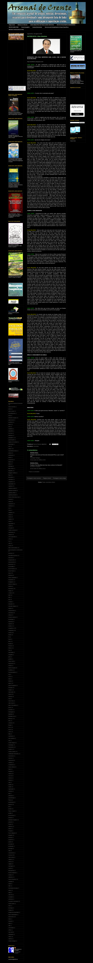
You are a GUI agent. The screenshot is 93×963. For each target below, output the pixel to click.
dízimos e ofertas (12, 584)
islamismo (10, 696)
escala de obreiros (12, 617)
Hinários (10, 665)
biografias (10, 470)
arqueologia (10, 444)
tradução (10, 921)
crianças (10, 534)
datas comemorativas (12, 547)
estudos (10, 626)
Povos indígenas (11, 833)
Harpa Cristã (11, 661)
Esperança (10, 621)
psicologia (10, 848)
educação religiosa (12, 606)
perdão (9, 813)
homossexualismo (12, 672)
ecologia (10, 601)
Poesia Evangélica (25, 27)
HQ (9, 674)
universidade (11, 927)
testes (9, 918)
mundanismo (11, 764)
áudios (9, 457)
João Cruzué (11, 703)
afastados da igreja (12, 417)
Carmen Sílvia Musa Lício (13, 497)
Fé (8, 637)
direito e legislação (12, 577)
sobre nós (10, 894)
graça (9, 656)
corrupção (10, 527)
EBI (9, 599)
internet (10, 694)
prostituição (10, 846)
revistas (10, 874)
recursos (10, 855)
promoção (10, 844)
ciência (9, 514)
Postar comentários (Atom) (48, 482)
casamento (10, 503)
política (9, 828)
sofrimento (10, 899)
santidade (10, 881)
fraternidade (10, 652)
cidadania (10, 512)
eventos (10, 632)
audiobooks (10, 455)
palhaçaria (10, 795)
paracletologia (11, 797)
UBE (9, 925)
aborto (9, 409)
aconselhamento (11, 413)
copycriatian (10, 523)
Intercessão (10, 692)
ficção (9, 639)
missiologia (10, 744)
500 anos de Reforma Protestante (15, 403)
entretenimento (11, 610)
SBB (9, 885)
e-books (10, 592)
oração (9, 786)
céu (9, 508)
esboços (10, 614)
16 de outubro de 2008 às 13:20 (37, 459)
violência (10, 938)
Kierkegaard (10, 711)
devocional (10, 564)
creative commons (12, 530)
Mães (9, 733)
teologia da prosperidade (13, 912)
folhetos (10, 648)
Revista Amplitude (12, 872)
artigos (9, 448)
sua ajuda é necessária (13, 901)
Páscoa (10, 800)
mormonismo (11, 755)
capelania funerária (12, 490)
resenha (10, 868)
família (9, 634)
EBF (9, 597)
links (9, 720)
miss (9, 740)
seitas (9, 890)
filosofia (10, 643)
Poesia (9, 824)
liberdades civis (11, 716)
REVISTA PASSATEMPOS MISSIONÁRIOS (66, 24)
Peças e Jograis (11, 811)
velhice (9, 929)
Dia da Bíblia (11, 566)
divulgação (10, 581)
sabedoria (10, 877)
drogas (9, 590)
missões (10, 749)
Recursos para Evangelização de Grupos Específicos (57, 27)
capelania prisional (12, 494)
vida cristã (10, 932)
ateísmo (10, 453)
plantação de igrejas (12, 819)
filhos (9, 641)
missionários (11, 747)
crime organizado (12, 536)
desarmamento (11, 562)
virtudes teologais (12, 941)
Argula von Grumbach (13, 442)
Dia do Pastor (11, 570)
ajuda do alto (11, 420)
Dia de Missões (11, 568)
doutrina (10, 586)
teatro (9, 905)
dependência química (12, 555)
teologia (10, 910)
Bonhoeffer (10, 477)
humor (9, 676)
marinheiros (10, 736)
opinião (9, 784)
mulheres (10, 762)
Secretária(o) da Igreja (13, 888)
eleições (10, 608)
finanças (10, 645)
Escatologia (10, 619)
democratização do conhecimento (15, 549)
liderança (10, 718)
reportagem (10, 866)
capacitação (10, 483)
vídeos (9, 936)
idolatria (10, 681)
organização (10, 789)
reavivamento (11, 852)
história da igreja (11, 667)
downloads (10, 588)
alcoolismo (10, 422)
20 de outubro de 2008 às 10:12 (37, 468)
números (10, 777)
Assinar (77, 114)
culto (9, 543)
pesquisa (10, 817)
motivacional (11, 760)
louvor (9, 729)
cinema (9, 516)
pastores (10, 804)
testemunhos (11, 916)
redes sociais (11, 857)
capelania (10, 486)
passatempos (11, 802)
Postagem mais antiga (59, 478)
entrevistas (36, 446)
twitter (9, 923)
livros (9, 727)
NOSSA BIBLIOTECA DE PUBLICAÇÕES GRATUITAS (42, 24)
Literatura (10, 722)
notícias (10, 773)
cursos (9, 545)
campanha (10, 481)
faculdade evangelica (35, 466)
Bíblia (9, 464)
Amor (9, 426)
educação (10, 603)
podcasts (10, 822)
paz (9, 806)
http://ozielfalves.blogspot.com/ (35, 61)
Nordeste (10, 771)
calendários (10, 479)
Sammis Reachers (12, 879)
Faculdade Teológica (35, 457)
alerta (9, 424)
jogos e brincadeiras (12, 705)
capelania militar (11, 492)
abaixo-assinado (11, 406)
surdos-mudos (11, 903)
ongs (9, 782)
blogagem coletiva (12, 472)
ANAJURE (10, 431)
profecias (10, 837)
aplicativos (10, 435)
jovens (9, 707)
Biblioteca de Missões (22, 24)
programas (10, 839)
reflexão (10, 859)
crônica (9, 538)
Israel (9, 698)
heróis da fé (10, 663)
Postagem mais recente (34, 478)
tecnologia (10, 907)
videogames (10, 934)
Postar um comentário (34, 471)
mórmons (10, 758)
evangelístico (11, 630)
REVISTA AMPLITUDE (13, 27)
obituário (10, 780)
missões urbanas (12, 751)
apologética (10, 437)
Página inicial (12, 24)
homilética (10, 670)
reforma (10, 861)
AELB (9, 415)
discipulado (10, 579)
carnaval (10, 499)
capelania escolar (12, 488)
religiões (10, 863)
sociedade (10, 896)
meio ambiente (11, 738)
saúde (9, 883)
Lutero (9, 731)
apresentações (11, 439)
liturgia (9, 725)
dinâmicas (10, 575)
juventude (10, 709)
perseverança (11, 815)
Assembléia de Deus (12, 450)
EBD (9, 595)
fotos (9, 650)
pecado (9, 808)
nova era (10, 775)
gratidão (10, 659)
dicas (9, 573)
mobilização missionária (13, 753)
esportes (10, 623)
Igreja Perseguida (12, 685)
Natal (9, 769)
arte (9, 446)
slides (9, 892)
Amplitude (10, 428)
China (9, 510)
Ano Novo (10, 433)
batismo (10, 461)
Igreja (9, 683)
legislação (10, 714)
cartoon (10, 501)
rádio (9, 850)
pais (9, 793)
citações (10, 519)
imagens (10, 689)
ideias (9, 678)
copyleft (10, 525)
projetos (10, 841)
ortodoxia (10, 791)
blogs (9, 475)
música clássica (11, 766)
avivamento (10, 459)
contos (9, 521)
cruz (9, 541)
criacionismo (11, 532)
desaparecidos (11, 559)
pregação (10, 835)
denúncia (10, 553)
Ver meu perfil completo (17, 952)
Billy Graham (11, 468)
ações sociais (11, 411)
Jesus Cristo (11, 700)
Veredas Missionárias (37, 27)
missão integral (11, 742)
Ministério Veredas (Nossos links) (16, 29)
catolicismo (10, 505)
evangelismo (11, 628)
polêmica (10, 826)
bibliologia (10, 466)
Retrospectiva (11, 870)
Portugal (10, 830)
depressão (10, 557)
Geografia (10, 654)
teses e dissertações (12, 914)
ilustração (10, 687)
